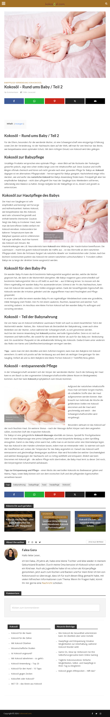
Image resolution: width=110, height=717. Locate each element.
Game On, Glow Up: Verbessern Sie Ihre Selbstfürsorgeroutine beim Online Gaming (78, 653)
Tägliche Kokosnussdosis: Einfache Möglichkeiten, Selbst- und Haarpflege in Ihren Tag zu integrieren (77, 663)
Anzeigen (19, 124)
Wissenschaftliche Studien (23, 648)
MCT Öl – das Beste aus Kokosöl (26, 683)
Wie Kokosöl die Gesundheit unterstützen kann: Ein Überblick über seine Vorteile (77, 634)
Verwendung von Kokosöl (29, 82)
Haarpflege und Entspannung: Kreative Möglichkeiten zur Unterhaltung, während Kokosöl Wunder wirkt (77, 644)
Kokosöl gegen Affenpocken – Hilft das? (76, 670)
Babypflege (9, 82)
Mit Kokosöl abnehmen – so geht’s (27, 658)
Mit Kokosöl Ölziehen (21, 643)
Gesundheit (47, 514)
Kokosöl (66, 484)
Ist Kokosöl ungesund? (21, 653)
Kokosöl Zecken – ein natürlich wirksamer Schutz (90, 522)
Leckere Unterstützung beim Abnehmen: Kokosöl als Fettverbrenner (55, 524)
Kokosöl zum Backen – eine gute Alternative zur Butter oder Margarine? (19, 522)
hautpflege (54, 484)
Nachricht (47, 583)
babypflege (34, 484)
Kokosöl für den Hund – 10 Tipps (26, 668)
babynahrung (19, 484)
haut (44, 484)
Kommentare (12, 92)
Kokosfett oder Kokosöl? (22, 678)
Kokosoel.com (25, 713)
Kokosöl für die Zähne (21, 638)
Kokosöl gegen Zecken (21, 673)
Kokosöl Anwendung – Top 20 (25, 663)
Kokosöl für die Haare (21, 633)
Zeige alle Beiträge (95, 542)
